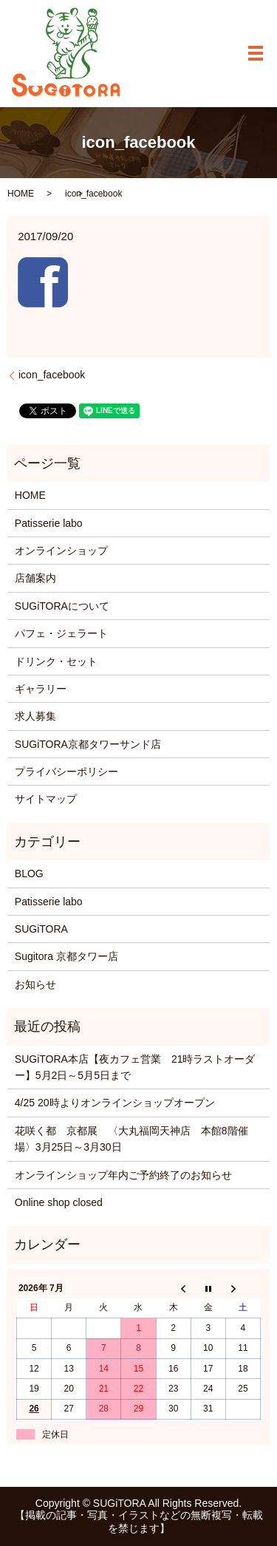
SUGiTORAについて (62, 606)
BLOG (29, 873)
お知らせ (35, 984)
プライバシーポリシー (66, 771)
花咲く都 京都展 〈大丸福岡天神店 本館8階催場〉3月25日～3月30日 (131, 1139)
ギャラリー (40, 689)
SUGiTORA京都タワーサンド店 (88, 744)
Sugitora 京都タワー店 (66, 956)
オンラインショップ (61, 550)
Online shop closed (59, 1202)
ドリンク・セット (56, 661)
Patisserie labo (49, 523)
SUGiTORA (41, 929)
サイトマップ (46, 799)
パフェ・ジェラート (61, 633)
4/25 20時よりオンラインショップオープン (115, 1103)
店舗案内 (35, 578)
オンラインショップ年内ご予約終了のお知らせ (123, 1175)
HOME (20, 193)
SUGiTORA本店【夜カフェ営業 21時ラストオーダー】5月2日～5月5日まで (135, 1067)
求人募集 (35, 716)
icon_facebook (51, 375)
